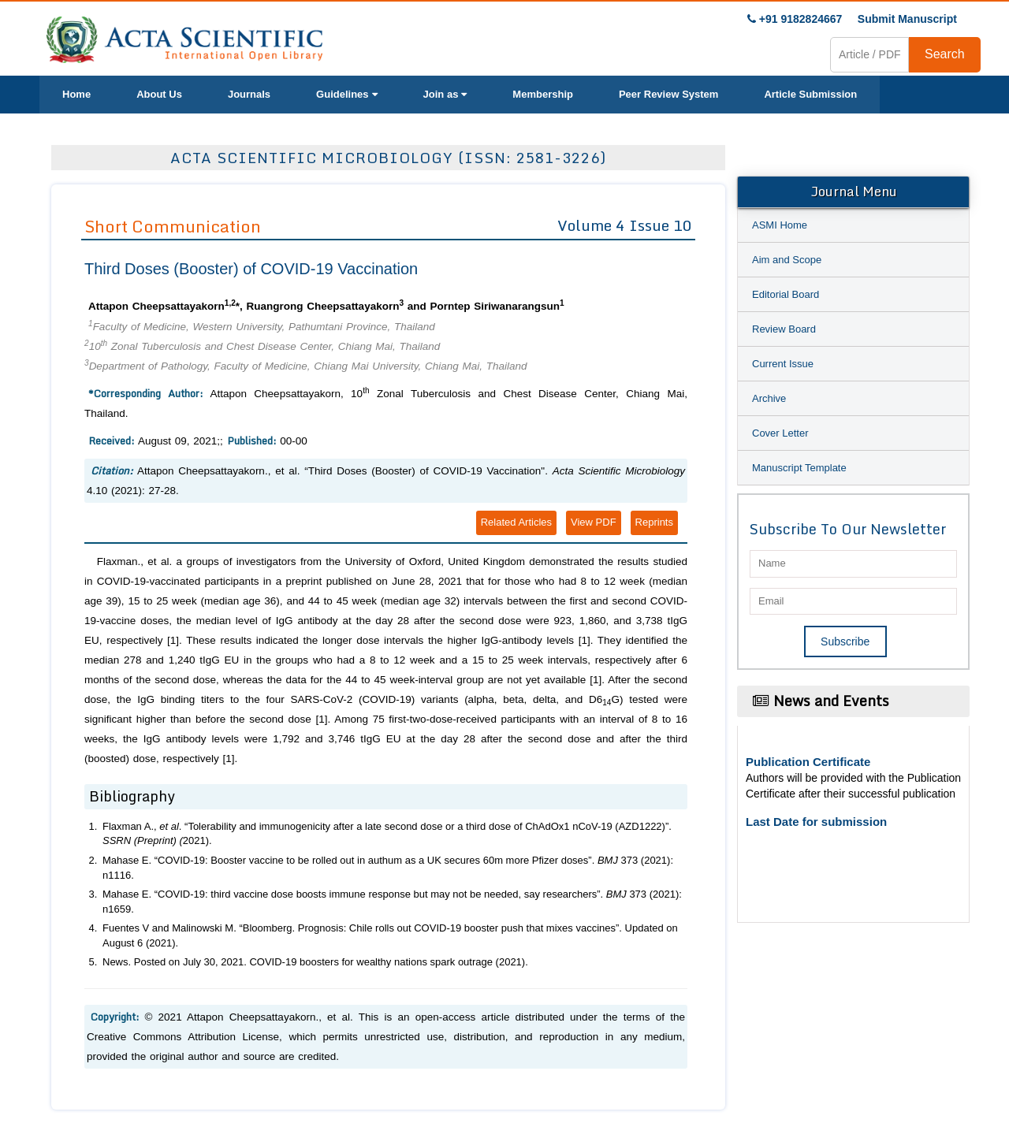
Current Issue (783, 364)
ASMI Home (779, 225)
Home (76, 94)
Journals (249, 94)
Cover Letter (780, 433)
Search (945, 54)
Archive (769, 398)
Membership (542, 94)
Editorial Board (785, 294)
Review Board (784, 329)
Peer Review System (668, 94)
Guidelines (346, 94)
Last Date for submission (816, 821)
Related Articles (516, 522)
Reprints (654, 522)
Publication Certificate (808, 761)
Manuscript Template (799, 468)
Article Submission (810, 94)
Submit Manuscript (907, 19)
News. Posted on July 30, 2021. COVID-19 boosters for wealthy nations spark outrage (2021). (315, 962)
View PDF (593, 522)
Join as (445, 94)
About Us (159, 94)
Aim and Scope (786, 260)
